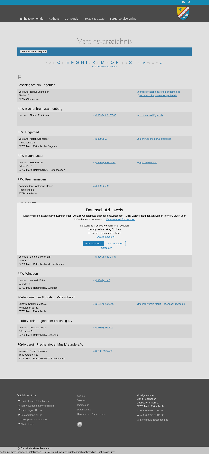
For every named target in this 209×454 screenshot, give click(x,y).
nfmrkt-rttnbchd (154, 419)
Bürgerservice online (123, 18)
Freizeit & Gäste (94, 18)
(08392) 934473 (104, 327)
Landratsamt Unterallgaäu (34, 401)
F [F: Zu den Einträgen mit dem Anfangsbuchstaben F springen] (72, 62)
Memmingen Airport (31, 410)
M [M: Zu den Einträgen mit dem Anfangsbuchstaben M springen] (103, 62)
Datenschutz (84, 409)
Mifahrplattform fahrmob (33, 419)
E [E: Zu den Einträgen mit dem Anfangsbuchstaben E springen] (67, 62)
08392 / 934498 (103, 351)
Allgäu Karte (27, 424)
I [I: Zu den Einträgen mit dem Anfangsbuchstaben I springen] (86, 62)
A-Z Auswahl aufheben (104, 66)
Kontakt (81, 395)
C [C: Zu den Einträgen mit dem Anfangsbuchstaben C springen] (58, 62)
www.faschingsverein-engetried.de (158, 95)
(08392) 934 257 (104, 233)
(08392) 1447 (102, 280)
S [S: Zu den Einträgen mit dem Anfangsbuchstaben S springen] (130, 62)
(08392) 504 (102, 138)
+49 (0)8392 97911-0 (151, 410)
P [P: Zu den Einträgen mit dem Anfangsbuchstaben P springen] (117, 62)
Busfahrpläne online (31, 415)
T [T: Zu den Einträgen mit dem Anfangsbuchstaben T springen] (135, 62)
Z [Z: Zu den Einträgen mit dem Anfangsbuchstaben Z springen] (161, 62)
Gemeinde (71, 18)
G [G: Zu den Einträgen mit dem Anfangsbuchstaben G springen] (77, 62)
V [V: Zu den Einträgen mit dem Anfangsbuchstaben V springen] (144, 62)
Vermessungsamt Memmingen (37, 405)
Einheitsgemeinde (31, 18)
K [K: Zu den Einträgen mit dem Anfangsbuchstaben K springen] (94, 62)
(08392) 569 (102, 186)
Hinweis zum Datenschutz (91, 414)
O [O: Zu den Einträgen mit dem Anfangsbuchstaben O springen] (112, 62)
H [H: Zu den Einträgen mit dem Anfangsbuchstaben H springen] (82, 62)
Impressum (83, 405)
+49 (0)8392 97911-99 (152, 415)
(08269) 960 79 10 (105, 162)
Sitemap (81, 400)
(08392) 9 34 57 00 (105, 115)
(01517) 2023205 (104, 304)
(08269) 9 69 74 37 (105, 256)
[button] (183, 2)
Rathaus (54, 18)
